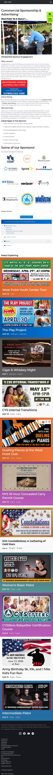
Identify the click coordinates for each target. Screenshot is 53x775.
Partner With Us (6, 761)
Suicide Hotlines (6, 747)
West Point (8, 2)
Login (2, 749)
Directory (4, 744)
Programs (4, 742)
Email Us (8, 245)
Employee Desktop (7, 770)
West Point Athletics (7, 773)
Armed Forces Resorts (7, 751)
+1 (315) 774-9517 (11, 237)
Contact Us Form (6, 211)
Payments (4, 740)
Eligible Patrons (6, 763)
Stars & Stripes (5, 758)
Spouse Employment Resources (10, 755)
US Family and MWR (7, 753)
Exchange (4, 760)
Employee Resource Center (9, 745)
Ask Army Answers (26, 217)
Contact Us (4, 739)
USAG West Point (6, 766)
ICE (2, 756)
